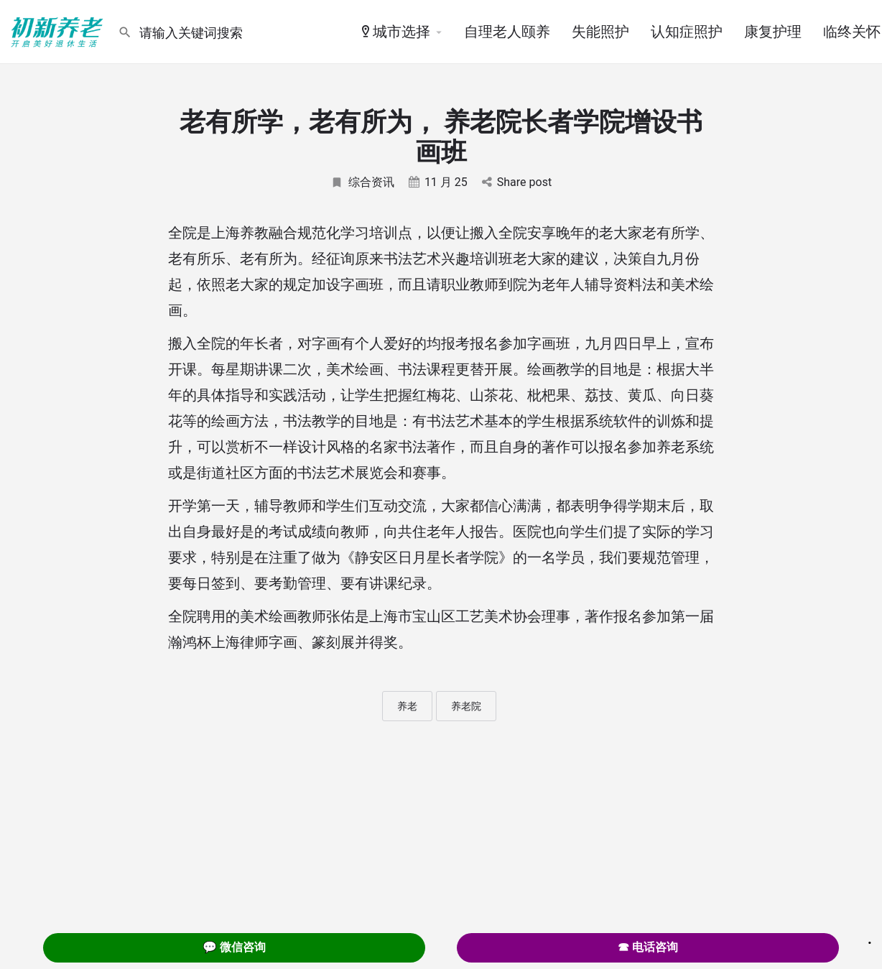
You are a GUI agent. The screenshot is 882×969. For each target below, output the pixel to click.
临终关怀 (852, 31)
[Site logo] (59, 31)
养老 (407, 706)
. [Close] (870, 938)
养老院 (466, 706)
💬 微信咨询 (234, 947)
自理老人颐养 (507, 31)
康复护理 (773, 31)
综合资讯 (362, 182)
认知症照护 (687, 31)
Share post (517, 182)
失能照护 (600, 31)
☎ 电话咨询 (648, 947)
